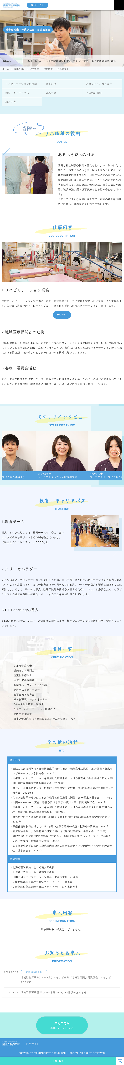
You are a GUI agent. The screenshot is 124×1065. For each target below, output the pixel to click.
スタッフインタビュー (99, 83)
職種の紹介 (19, 69)
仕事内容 (51, 83)
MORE (61, 314)
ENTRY (62, 1026)
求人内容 (10, 101)
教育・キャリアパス (17, 92)
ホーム (5, 69)
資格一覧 (51, 92)
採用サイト (38, 5)
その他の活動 (94, 92)
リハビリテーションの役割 (21, 83)
